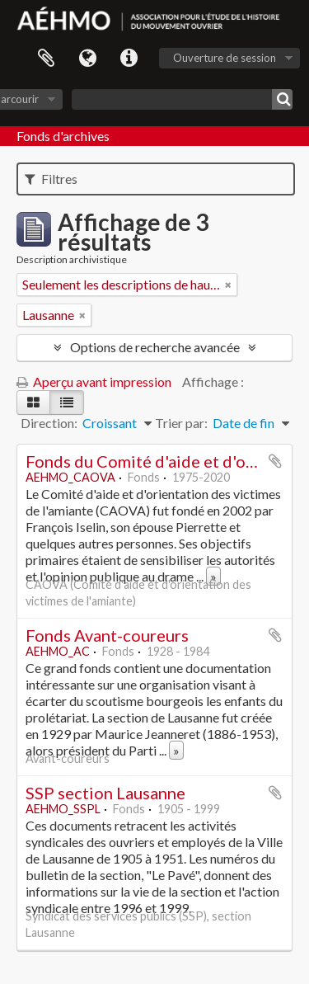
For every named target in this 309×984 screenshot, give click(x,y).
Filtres (51, 178)
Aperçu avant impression (93, 381)
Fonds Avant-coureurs (107, 635)
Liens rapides (128, 58)
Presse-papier (46, 58)
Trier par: (181, 423)
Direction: (49, 423)
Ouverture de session (224, 57)
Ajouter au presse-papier (275, 461)
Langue (87, 58)
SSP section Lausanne (105, 793)
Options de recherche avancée (155, 347)
